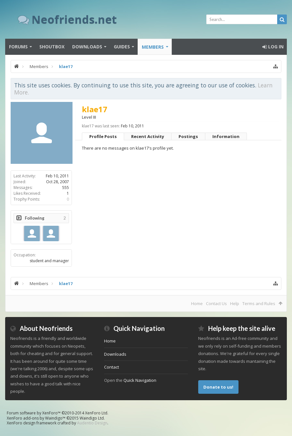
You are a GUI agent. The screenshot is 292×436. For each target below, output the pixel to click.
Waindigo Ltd (92, 418)
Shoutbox (51, 47)
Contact (111, 367)
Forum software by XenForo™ (57, 413)
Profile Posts (103, 136)
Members (153, 47)
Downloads (87, 47)
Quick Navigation (139, 380)
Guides (122, 47)
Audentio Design (92, 423)
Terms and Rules (258, 303)
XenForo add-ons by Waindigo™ (36, 418)
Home (197, 303)
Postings (188, 136)
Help (234, 303)
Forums (18, 47)
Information (225, 136)
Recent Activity (147, 136)
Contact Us (216, 303)
